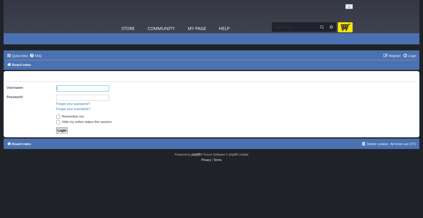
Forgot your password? (73, 104)
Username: (15, 87)
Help (224, 28)
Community (161, 28)
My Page (196, 28)
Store (128, 28)
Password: (15, 97)
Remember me (70, 116)
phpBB (195, 154)
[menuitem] (35, 55)
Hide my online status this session (84, 122)
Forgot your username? (73, 109)
